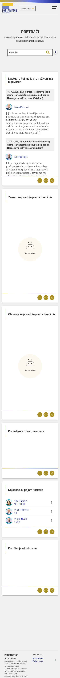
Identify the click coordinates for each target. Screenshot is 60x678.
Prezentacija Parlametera (37, 660)
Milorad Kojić (21, 157)
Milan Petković (21, 107)
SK (15, 513)
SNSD (17, 522)
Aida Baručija (20, 501)
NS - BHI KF (19, 504)
